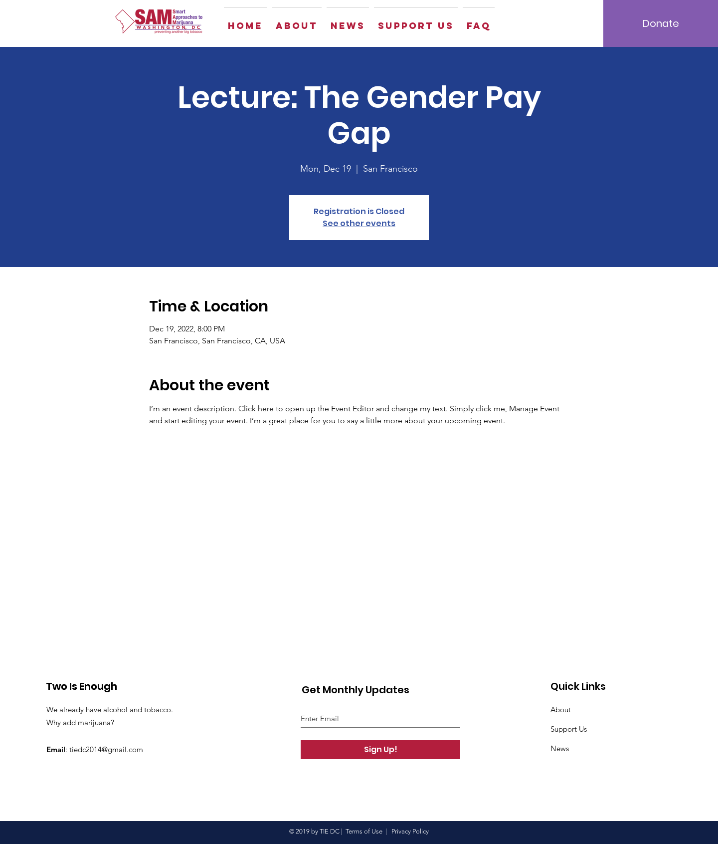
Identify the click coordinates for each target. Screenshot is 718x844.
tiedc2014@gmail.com (106, 749)
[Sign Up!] (380, 749)
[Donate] (660, 23)
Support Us (568, 729)
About (560, 709)
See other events (359, 223)
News (559, 748)
